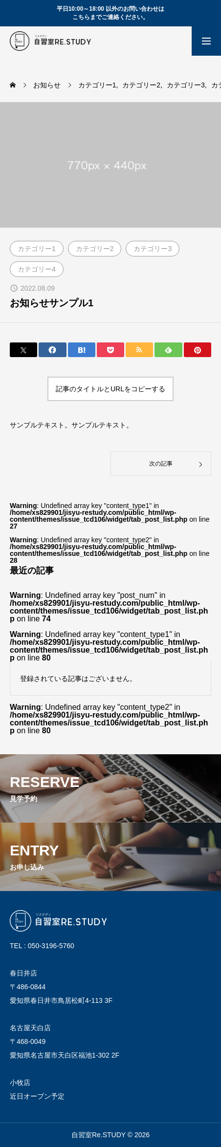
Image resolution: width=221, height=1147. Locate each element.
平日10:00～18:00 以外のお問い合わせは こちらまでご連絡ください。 (111, 13)
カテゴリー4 (37, 269)
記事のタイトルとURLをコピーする (110, 389)
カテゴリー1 (37, 249)
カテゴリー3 (152, 249)
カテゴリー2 (95, 249)
